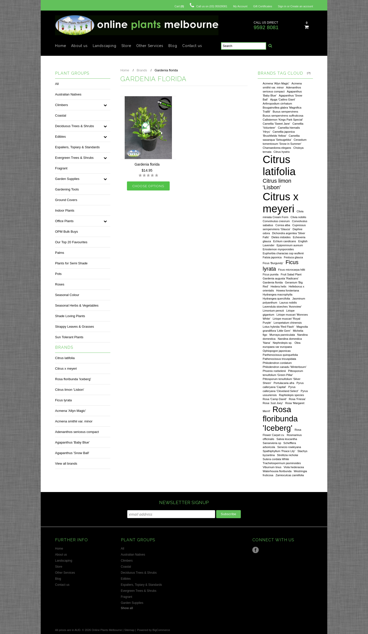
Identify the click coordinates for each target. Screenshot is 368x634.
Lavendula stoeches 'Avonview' (282, 306)
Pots (58, 274)
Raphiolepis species (291, 395)
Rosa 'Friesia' (297, 399)
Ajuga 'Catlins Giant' (282, 99)
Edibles (60, 136)
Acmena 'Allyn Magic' (70, 411)
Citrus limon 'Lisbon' (69, 390)
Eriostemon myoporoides (278, 249)
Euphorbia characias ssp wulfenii (283, 253)
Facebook (255, 550)
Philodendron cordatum (277, 362)
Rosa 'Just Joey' (273, 403)
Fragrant (61, 168)
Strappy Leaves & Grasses (74, 326)
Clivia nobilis (298, 217)
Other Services (149, 46)
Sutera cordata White (276, 459)
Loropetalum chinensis (287, 322)
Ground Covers (66, 200)
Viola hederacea (294, 467)
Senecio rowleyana (289, 447)
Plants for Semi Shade (71, 263)
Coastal (60, 115)
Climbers (61, 105)
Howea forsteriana (287, 290)
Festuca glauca (293, 257)
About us (79, 46)
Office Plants (64, 221)
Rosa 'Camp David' (275, 399)
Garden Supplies (67, 179)
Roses (59, 284)
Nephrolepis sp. (282, 342)
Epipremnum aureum (290, 245)
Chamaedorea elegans (277, 147)
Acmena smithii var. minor (74, 421)
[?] (309, 73)
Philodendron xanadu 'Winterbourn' (284, 366)
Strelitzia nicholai (287, 455)
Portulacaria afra (283, 382)
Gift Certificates (262, 6)
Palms (59, 253)
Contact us (192, 46)
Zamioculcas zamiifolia (289, 475)
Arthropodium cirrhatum (277, 103)
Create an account (301, 6)
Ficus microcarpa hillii (291, 269)
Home (60, 46)
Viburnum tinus (272, 467)
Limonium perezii (273, 310)
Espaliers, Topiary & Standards (77, 147)
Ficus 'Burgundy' (273, 263)
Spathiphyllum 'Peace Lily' (279, 451)
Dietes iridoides (281, 237)
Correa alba (282, 225)
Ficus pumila (271, 274)
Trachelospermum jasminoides (282, 463)
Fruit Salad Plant (291, 274)
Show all (127, 608)
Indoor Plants (64, 210)
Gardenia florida (273, 282)
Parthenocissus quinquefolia (280, 354)
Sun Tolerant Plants (69, 337)
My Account (240, 6)
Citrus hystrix (281, 151)
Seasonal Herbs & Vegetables (77, 305)
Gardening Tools (67, 189)
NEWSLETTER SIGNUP (184, 502)
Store (126, 46)
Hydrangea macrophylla (277, 294)
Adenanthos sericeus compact (77, 432)
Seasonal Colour (67, 295)
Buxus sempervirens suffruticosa (283, 115)
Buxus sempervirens (285, 111)
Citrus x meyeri (66, 368)
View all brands (66, 463)
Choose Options (148, 186)
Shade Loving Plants (70, 316)
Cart (179, 6)
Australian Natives (68, 94)
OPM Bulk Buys (66, 231)
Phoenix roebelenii (274, 370)
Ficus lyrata (63, 400)
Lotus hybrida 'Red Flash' (278, 326)
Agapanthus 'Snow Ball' (72, 453)
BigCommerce (161, 629)
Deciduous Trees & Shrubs (74, 126)
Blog (172, 46)
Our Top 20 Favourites (71, 242)
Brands (142, 70)
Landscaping (104, 46)
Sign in (282, 6)
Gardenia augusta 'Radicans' (281, 278)
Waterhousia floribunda (277, 471)
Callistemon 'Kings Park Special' (283, 119)
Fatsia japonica (272, 257)
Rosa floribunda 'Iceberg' (73, 379)
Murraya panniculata (282, 334)
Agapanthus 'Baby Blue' (72, 442)
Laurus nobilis (288, 302)
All (57, 84)
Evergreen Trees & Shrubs (74, 158)
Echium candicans (284, 241)
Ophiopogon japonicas (277, 350)
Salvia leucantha (287, 439)
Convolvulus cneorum (276, 221)
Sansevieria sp (272, 443)
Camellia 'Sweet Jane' (276, 123)
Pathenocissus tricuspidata (279, 358)
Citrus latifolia (65, 358)
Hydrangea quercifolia (276, 298)
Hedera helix (279, 286)
